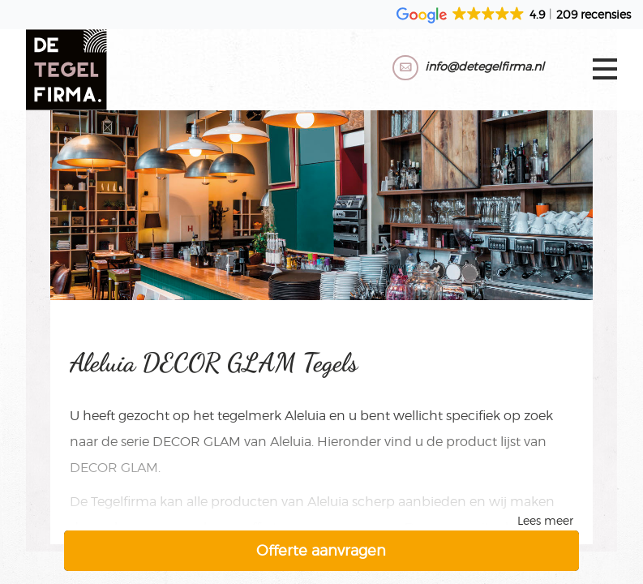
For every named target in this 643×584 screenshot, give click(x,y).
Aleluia (305, 415)
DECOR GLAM (196, 441)
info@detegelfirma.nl (484, 66)
